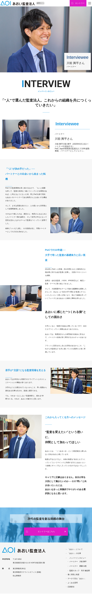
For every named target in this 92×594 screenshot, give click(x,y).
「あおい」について (75, 550)
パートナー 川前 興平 (78, 562)
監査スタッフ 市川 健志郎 (79, 571)
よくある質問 (73, 583)
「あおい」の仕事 (74, 554)
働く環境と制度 (73, 575)
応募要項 (71, 587)
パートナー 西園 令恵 (78, 566)
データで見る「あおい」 (77, 579)
